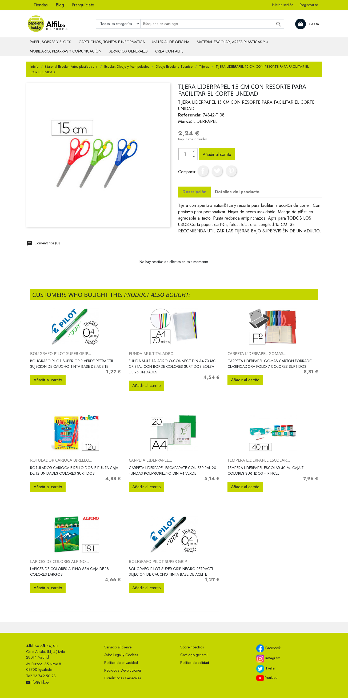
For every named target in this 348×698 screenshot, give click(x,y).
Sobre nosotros (192, 647)
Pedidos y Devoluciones (122, 670)
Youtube (266, 678)
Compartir (203, 171)
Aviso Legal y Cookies (121, 654)
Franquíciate (83, 5)
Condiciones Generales (122, 678)
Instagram (268, 659)
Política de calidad (194, 662)
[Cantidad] (184, 154)
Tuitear (217, 171)
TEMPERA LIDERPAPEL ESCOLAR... (258, 460)
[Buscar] (212, 24)
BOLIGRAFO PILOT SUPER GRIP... (60, 353)
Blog (60, 5)
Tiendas (41, 5)
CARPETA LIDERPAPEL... (150, 460)
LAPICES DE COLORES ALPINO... (59, 561)
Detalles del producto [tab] (237, 192)
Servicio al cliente (117, 647)
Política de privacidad (121, 662)
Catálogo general (193, 654)
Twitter (266, 669)
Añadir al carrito (217, 154)
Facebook (268, 648)
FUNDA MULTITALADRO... (153, 353)
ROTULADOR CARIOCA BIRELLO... (61, 460)
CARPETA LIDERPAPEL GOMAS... (256, 353)
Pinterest (231, 171)
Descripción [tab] (194, 192)
